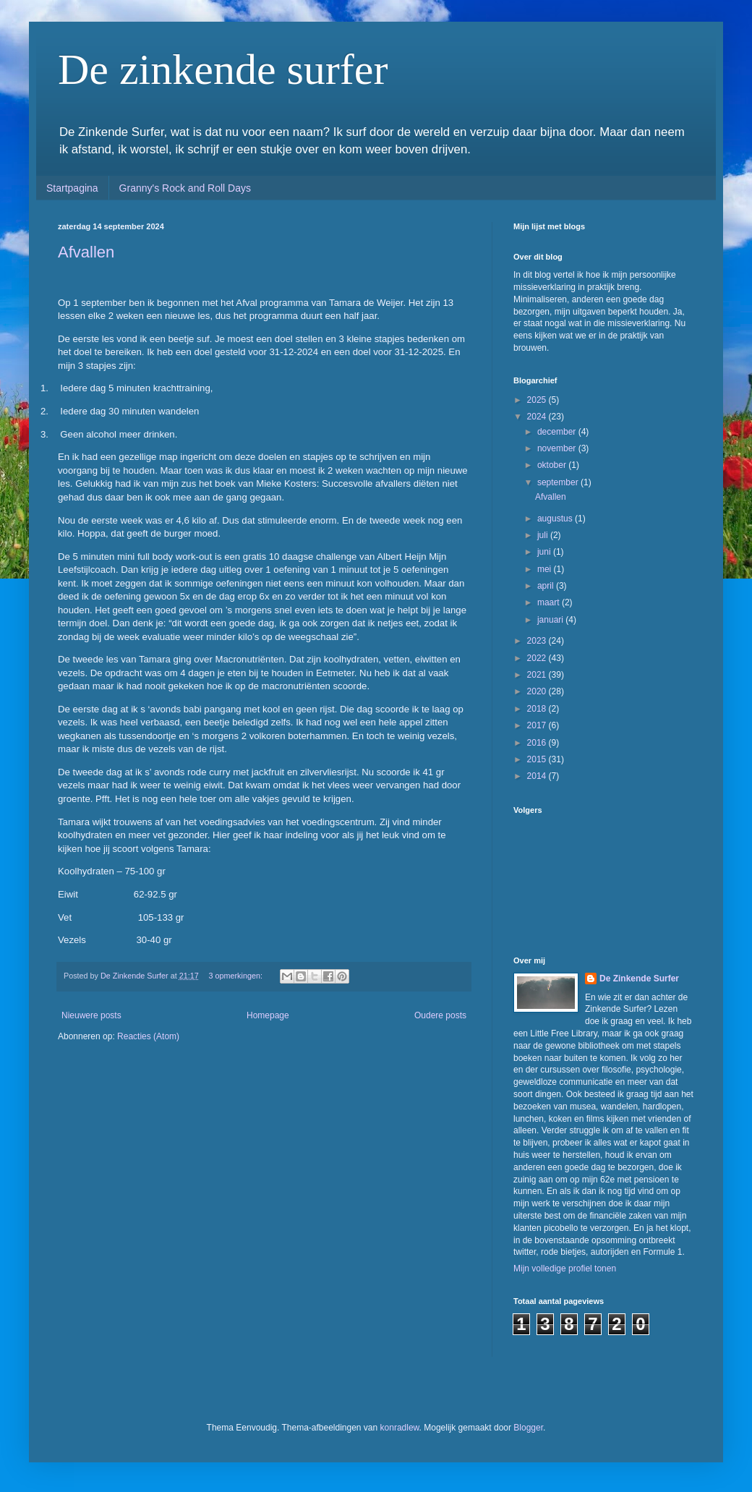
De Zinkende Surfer (639, 978)
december (557, 432)
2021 (538, 675)
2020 (538, 691)
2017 (538, 725)
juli (543, 535)
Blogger (528, 1428)
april (546, 586)
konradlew (399, 1428)
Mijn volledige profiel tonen (564, 1268)
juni (545, 552)
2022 (538, 658)
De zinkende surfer (223, 69)
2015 (538, 759)
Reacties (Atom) (148, 1036)
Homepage (268, 1015)
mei (545, 569)
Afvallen (86, 252)
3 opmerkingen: (237, 975)
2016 (538, 743)
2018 (538, 709)
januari (551, 620)
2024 (538, 417)
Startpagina (72, 188)
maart (549, 602)
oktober (552, 465)
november (557, 448)
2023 (538, 641)
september (559, 482)
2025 (538, 400)
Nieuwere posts (91, 1015)
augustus (556, 518)
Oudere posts (440, 1015)
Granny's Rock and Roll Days (185, 188)
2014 (538, 776)
